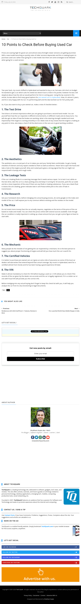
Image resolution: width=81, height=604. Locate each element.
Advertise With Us (52, 595)
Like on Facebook (41, 547)
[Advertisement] (40, 24)
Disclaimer (36, 595)
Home (3, 39)
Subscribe (40, 359)
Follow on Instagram (41, 557)
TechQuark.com (47, 526)
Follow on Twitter (41, 552)
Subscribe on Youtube (41, 562)
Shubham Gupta (49, 599)
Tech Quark (19, 589)
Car (8, 39)
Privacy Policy (28, 595)
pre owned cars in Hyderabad (49, 97)
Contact (43, 595)
